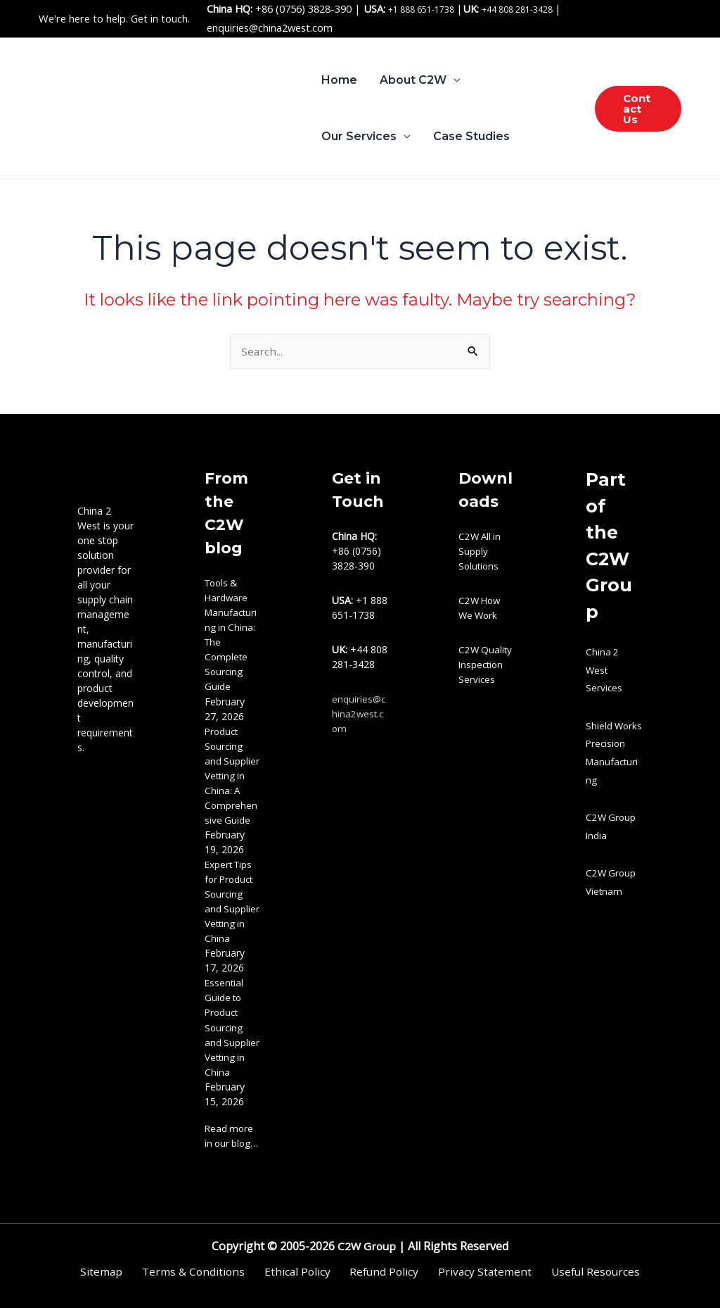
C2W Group (365, 1246)
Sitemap (117, 1271)
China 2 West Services (604, 671)
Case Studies (471, 136)
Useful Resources (579, 1271)
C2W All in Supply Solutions (480, 552)
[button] (638, 109)
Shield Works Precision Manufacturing (613, 762)
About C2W (413, 80)
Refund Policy (380, 1271)
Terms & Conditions (202, 1271)
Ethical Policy (299, 1271)
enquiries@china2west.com (270, 27)
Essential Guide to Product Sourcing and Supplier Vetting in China (232, 1027)
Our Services (359, 136)
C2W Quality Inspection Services (486, 665)
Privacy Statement (474, 1271)
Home (339, 80)
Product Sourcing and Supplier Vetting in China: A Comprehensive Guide (232, 776)
